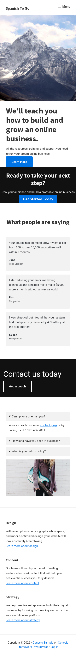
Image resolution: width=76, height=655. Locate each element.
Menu (66, 7)
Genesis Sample (42, 642)
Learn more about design (22, 546)
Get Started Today (38, 199)
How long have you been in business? (36, 441)
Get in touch (17, 386)
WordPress (41, 647)
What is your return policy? (29, 451)
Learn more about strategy (23, 620)
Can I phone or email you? (28, 416)
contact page (48, 425)
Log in (54, 647)
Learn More (19, 162)
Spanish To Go (17, 8)
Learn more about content (22, 583)
